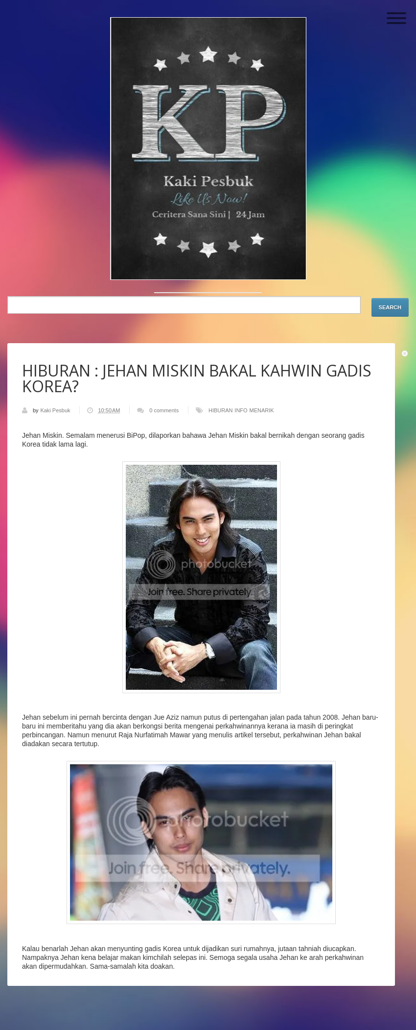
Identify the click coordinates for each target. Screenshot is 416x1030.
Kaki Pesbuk (55, 410)
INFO (240, 410)
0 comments (164, 410)
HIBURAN (220, 410)
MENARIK (262, 410)
